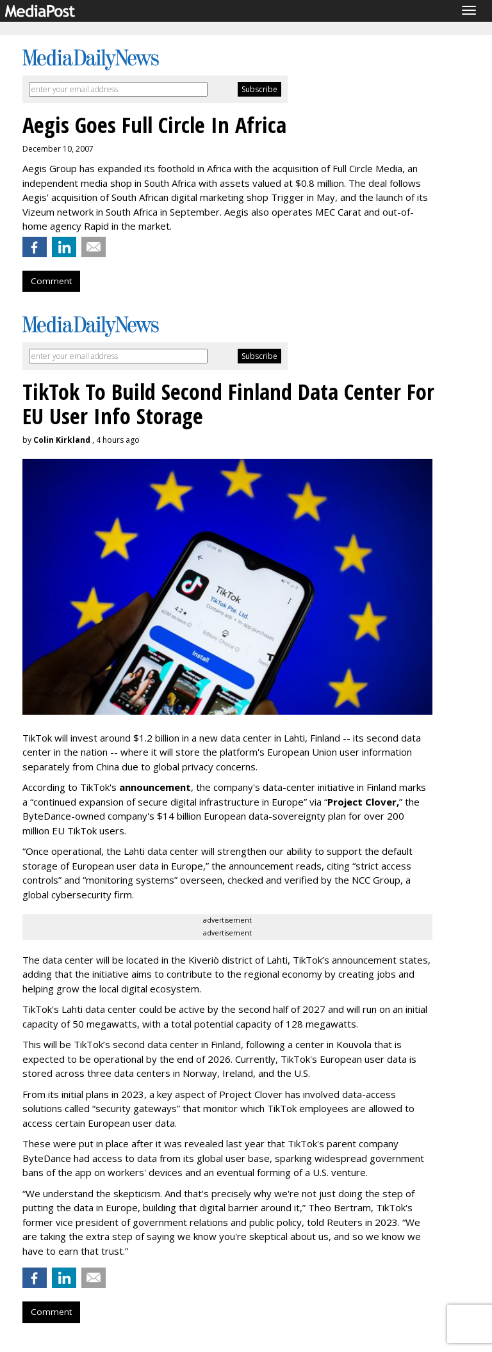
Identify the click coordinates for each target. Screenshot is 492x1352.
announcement (155, 787)
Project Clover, (363, 801)
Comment (51, 281)
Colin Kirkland (61, 439)
